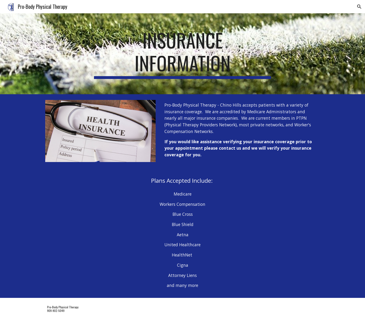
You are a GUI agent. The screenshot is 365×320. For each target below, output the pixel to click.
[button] (359, 6)
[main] (182, 54)
